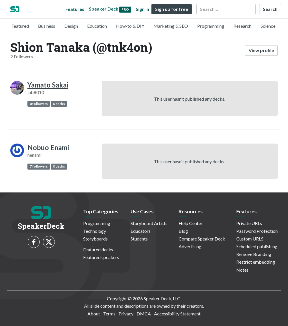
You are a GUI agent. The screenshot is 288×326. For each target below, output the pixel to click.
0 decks (59, 104)
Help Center (191, 223)
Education (97, 26)
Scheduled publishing (256, 246)
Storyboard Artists (149, 223)
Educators (141, 231)
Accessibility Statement (177, 313)
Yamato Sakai (47, 85)
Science (268, 26)
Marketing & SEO (170, 26)
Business (46, 26)
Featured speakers (101, 257)
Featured (20, 26)
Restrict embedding (255, 262)
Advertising (190, 246)
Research (242, 26)
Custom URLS (249, 238)
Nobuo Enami (48, 147)
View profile (261, 50)
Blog (183, 231)
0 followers (39, 104)
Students (139, 238)
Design (71, 26)
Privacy (126, 313)
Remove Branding (253, 254)
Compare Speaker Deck (202, 238)
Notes (242, 270)
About (93, 313)
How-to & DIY (130, 26)
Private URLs (249, 223)
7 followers (39, 166)
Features (74, 9)
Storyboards (95, 238)
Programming (210, 26)
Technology (94, 231)
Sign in (142, 9)
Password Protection (257, 231)
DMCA (144, 313)
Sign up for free (171, 9)
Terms (109, 313)
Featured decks (98, 249)
